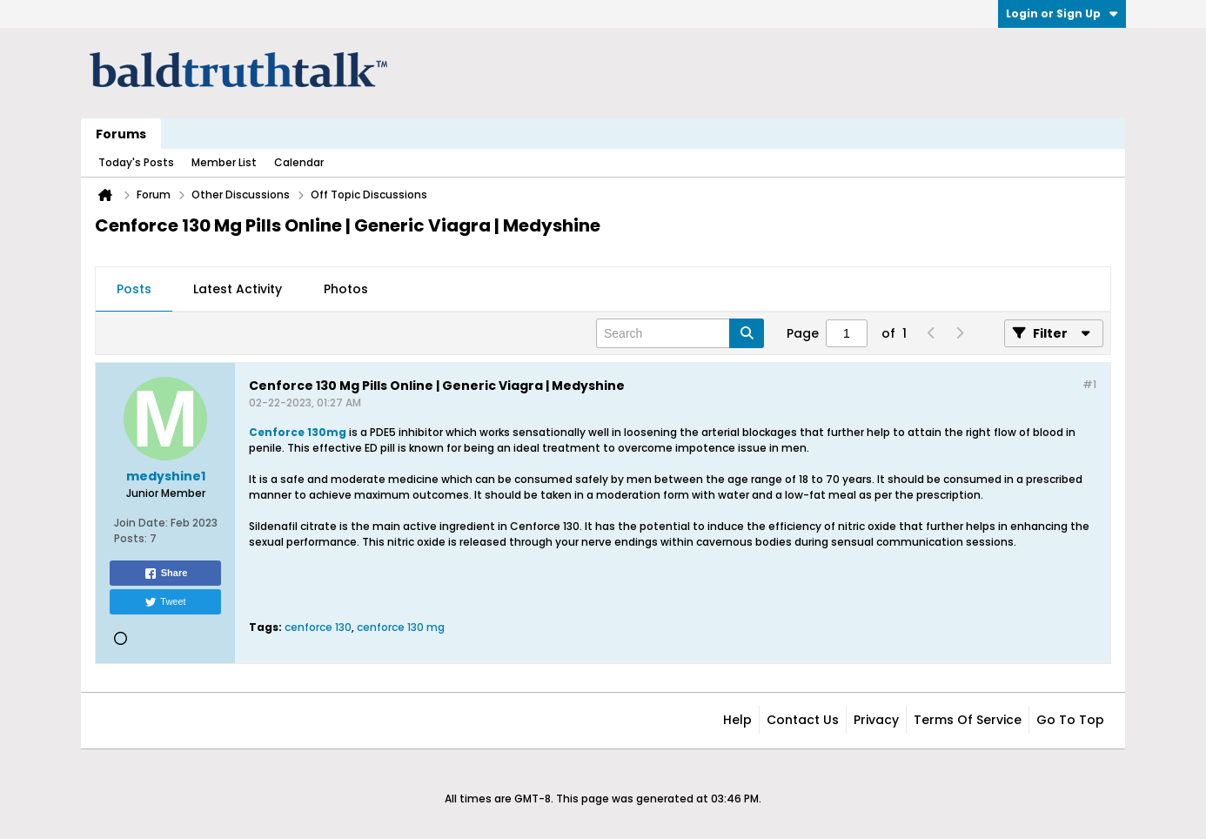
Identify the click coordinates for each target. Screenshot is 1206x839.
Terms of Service (968, 719)
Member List (224, 162)
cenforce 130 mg (401, 627)
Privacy (876, 719)
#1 (1089, 384)
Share (166, 574)
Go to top (1070, 719)
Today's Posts (136, 162)
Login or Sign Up (1062, 13)
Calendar (299, 162)
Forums (121, 134)
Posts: (130, 538)
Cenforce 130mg (297, 432)
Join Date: (141, 522)
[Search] (680, 333)
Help (737, 719)
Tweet (164, 602)
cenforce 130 (318, 627)
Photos (346, 289)
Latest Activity (237, 289)
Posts (134, 289)
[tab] (134, 289)
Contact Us (803, 719)
